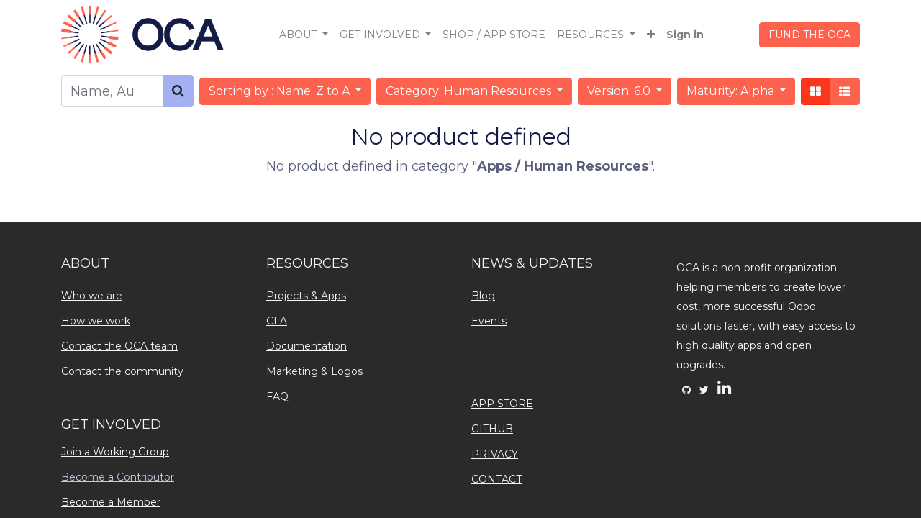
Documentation (306, 346)
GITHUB (492, 428)
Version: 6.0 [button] (620, 91)
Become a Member (110, 502)
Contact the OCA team (119, 346)
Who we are (91, 295)
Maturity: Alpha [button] (731, 91)
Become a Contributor (117, 477)
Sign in (685, 34)
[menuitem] (494, 35)
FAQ (277, 396)
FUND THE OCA (809, 34)
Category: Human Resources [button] (470, 91)
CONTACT (496, 479)
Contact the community (122, 371)
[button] (651, 35)
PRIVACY (494, 453)
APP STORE (502, 403)
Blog (483, 295)
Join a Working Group (115, 451)
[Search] (178, 91)
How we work (95, 320)
